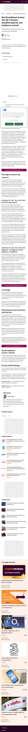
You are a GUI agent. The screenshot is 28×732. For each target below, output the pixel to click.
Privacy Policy (5, 708)
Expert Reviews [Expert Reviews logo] (6, 1)
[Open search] (22, 1)
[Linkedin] (6, 718)
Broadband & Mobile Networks (20, 13)
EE (3, 159)
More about (6, 381)
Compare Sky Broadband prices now (14, 145)
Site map (4, 705)
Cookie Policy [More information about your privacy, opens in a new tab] (17, 116)
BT (7, 159)
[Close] (25, 108)
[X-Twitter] (9, 718)
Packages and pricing (7, 56)
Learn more (6, 48)
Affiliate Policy (5, 715)
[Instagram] (12, 718)
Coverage (5, 59)
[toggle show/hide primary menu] (25, 1)
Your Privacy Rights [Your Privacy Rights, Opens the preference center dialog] (13, 120)
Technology (8, 13)
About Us (4, 713)
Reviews (4, 390)
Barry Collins (7, 35)
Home (3, 13)
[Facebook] (3, 718)
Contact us (4, 703)
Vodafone (4, 184)
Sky (9, 390)
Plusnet (12, 170)
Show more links (14, 65)
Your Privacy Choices (7, 710)
